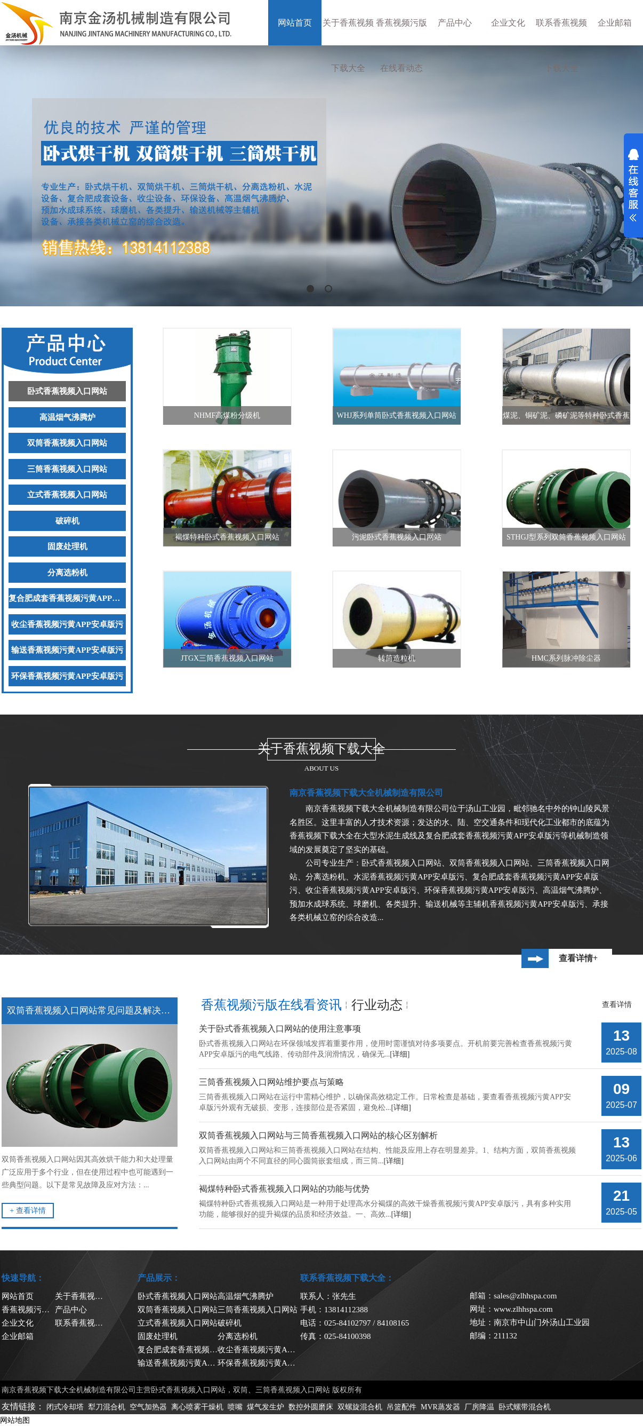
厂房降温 (479, 1407)
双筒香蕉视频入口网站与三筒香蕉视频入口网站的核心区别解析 (318, 1135)
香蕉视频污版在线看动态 (401, 45)
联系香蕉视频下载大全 (561, 45)
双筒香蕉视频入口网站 (67, 443)
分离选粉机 (67, 572)
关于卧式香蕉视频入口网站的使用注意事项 (280, 1028)
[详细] (399, 1054)
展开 (633, 185)
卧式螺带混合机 (525, 1407)
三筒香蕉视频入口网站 (67, 469)
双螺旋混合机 (359, 1407)
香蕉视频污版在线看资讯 (271, 1005)
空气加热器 (148, 1407)
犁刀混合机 (106, 1407)
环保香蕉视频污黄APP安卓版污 (67, 676)
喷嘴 (235, 1407)
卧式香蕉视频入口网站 (67, 391)
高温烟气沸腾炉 (67, 417)
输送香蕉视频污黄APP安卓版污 (67, 650)
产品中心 (455, 22)
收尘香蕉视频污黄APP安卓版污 (67, 624)
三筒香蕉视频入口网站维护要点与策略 (271, 1082)
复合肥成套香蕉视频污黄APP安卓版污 (67, 598)
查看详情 (617, 1005)
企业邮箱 (615, 22)
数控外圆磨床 (310, 1407)
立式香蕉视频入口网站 (67, 494)
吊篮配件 (401, 1407)
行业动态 (377, 1005)
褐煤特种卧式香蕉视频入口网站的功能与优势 (284, 1188)
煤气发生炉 (265, 1407)
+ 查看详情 (27, 1211)
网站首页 (295, 22)
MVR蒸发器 (440, 1407)
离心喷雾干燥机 (197, 1407)
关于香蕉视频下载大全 (348, 45)
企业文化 (508, 22)
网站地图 (15, 1420)
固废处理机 (67, 546)
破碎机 (67, 521)
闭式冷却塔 (65, 1407)
